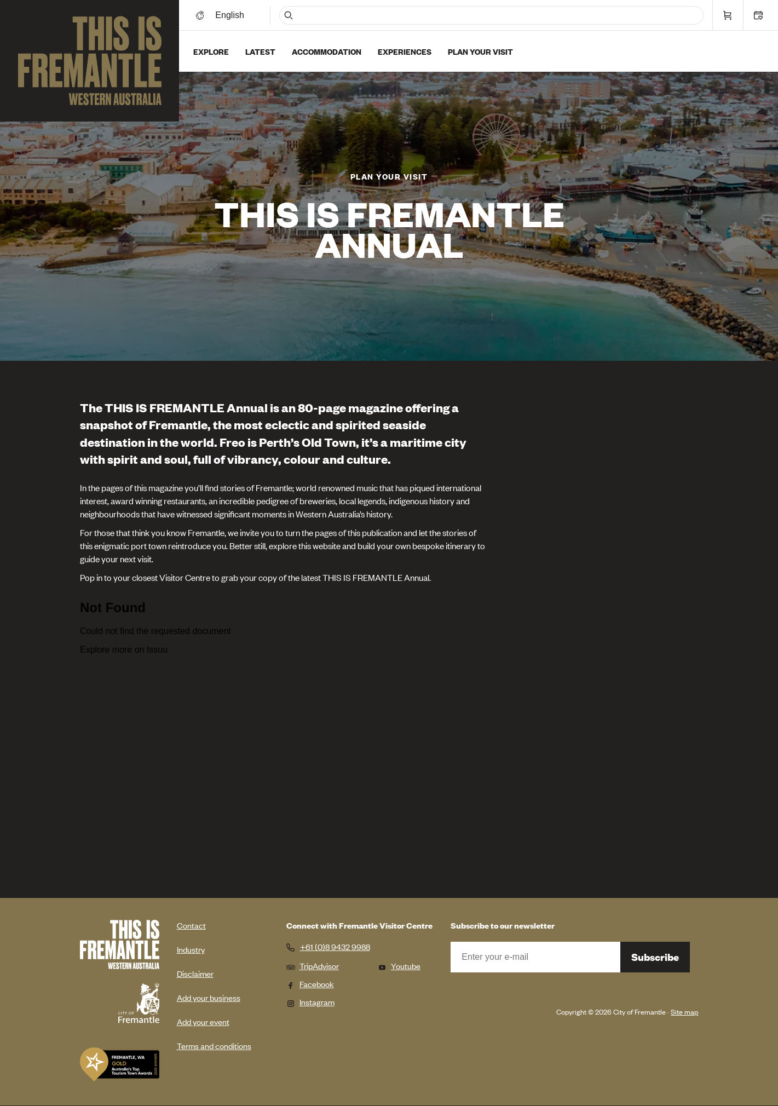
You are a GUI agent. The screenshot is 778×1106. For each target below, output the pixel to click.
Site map (684, 1011)
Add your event (203, 1021)
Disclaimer (195, 973)
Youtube (399, 965)
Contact (191, 925)
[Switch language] (231, 15)
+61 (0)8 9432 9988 (335, 947)
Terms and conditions (214, 1045)
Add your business (208, 997)
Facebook (310, 983)
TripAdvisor (312, 965)
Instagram (310, 1001)
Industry (191, 949)
